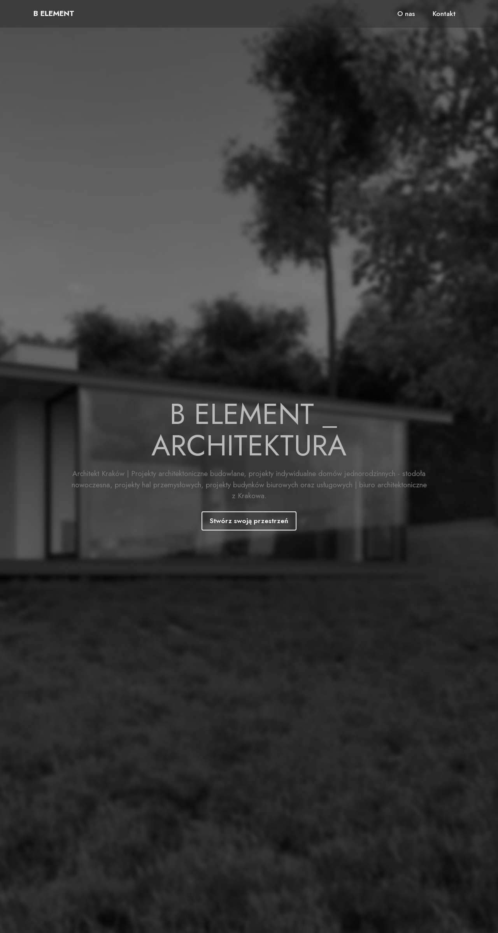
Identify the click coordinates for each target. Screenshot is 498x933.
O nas (406, 14)
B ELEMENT (53, 13)
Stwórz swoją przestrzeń (249, 521)
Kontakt (444, 14)
